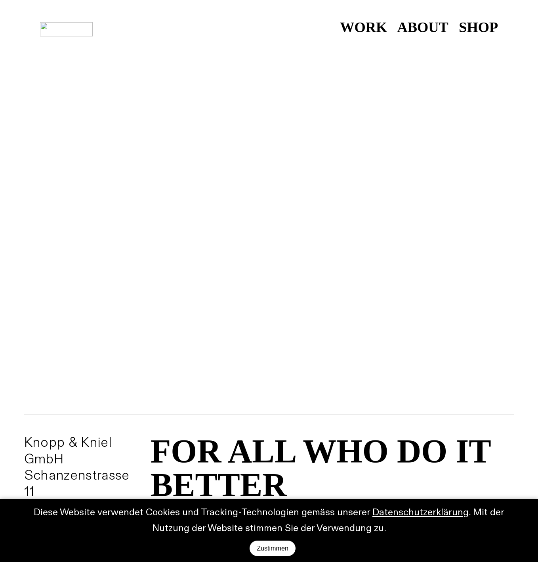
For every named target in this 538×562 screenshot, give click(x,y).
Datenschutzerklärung (420, 512)
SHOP (478, 27)
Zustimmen (272, 548)
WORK (363, 27)
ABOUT (422, 27)
